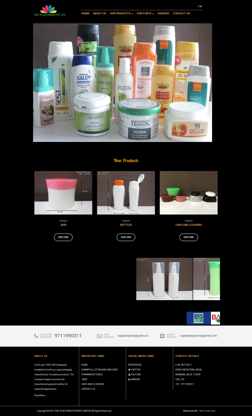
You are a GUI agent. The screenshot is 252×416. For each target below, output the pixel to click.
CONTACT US (88, 389)
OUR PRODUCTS (121, 13)
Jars (63, 224)
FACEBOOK (134, 365)
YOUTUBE (134, 374)
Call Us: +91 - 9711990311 (185, 381)
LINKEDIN (134, 379)
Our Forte (145, 13)
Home (85, 13)
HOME (84, 365)
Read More (39, 395)
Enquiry (163, 13)
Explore (63, 237)
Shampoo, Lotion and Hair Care (99, 369)
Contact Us (181, 13)
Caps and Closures (189, 224)
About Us (99, 13)
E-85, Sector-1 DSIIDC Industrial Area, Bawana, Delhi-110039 (189, 370)
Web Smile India (207, 411)
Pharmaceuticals (92, 374)
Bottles (126, 224)
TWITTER (134, 369)
